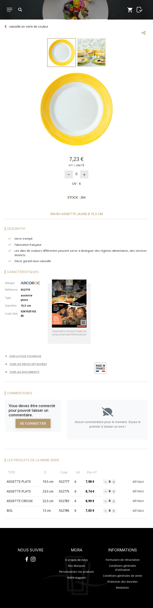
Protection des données (122, 581)
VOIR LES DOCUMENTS (22, 372)
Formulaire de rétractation (123, 560)
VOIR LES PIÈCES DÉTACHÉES (26, 364)
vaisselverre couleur (28, 26)
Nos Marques (76, 566)
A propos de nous (76, 560)
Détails (138, 481)
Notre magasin (76, 577)
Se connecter (33, 423)
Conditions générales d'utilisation (122, 568)
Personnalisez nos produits (76, 571)
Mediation (122, 587)
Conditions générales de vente (122, 575)
